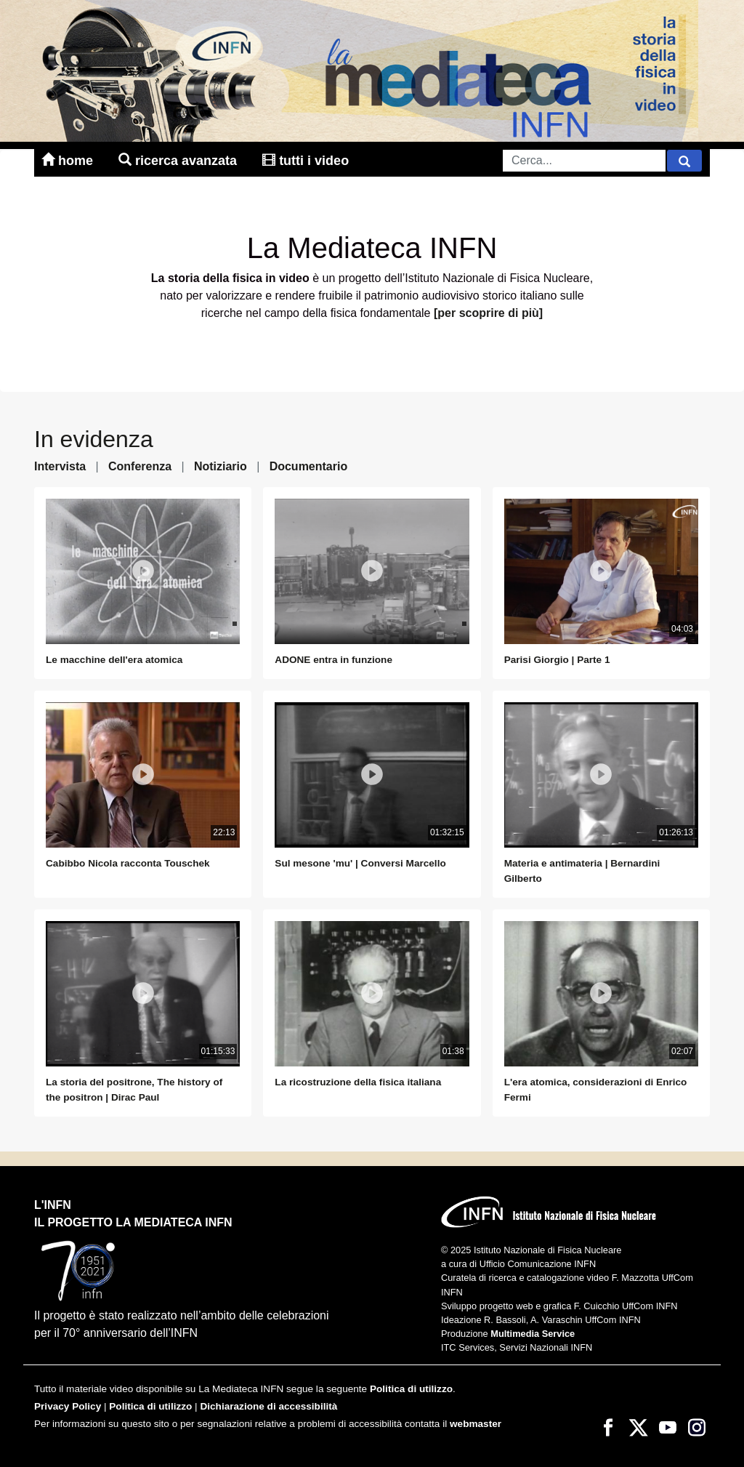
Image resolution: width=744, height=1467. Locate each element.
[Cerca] (684, 160)
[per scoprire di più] (488, 313)
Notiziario (220, 466)
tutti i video (305, 160)
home (69, 160)
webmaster (475, 1423)
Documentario (309, 466)
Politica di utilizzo (411, 1388)
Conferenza (139, 466)
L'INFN (52, 1205)
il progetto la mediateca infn (133, 1222)
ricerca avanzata (179, 160)
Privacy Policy (67, 1406)
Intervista (60, 466)
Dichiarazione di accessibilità (268, 1406)
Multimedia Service (532, 1333)
